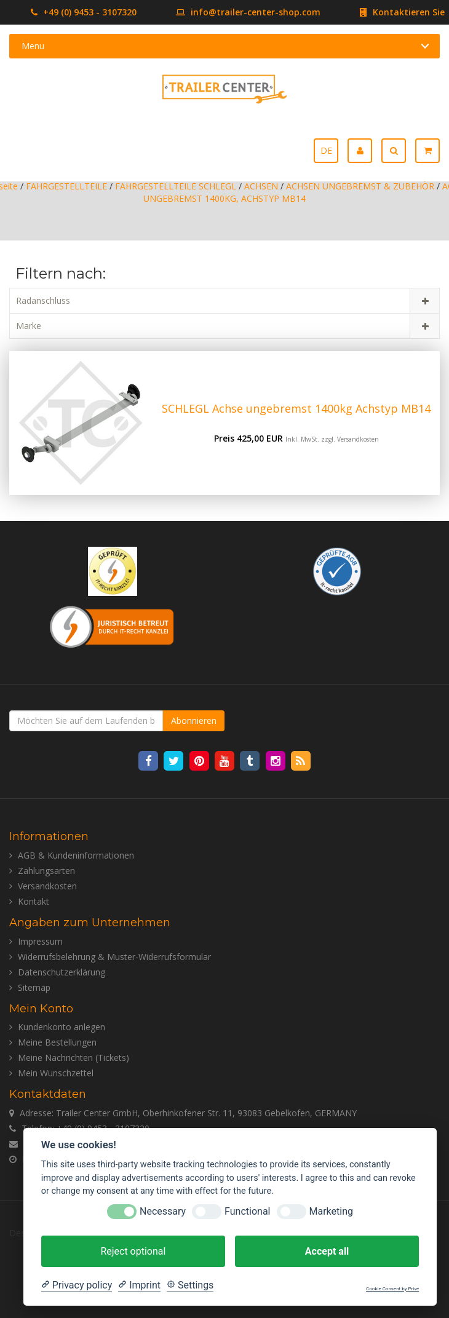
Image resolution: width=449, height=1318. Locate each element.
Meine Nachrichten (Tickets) (73, 1057)
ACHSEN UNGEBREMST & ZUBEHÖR (360, 186)
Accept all (327, 1251)
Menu (33, 46)
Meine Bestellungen (57, 1042)
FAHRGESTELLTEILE (66, 186)
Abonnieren (194, 720)
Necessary (163, 1211)
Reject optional (132, 1251)
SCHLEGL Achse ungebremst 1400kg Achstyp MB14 (296, 408)
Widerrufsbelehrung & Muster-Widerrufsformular (114, 957)
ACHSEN (261, 186)
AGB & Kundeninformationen (76, 855)
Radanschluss (43, 300)
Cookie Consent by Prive (392, 1289)
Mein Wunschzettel (55, 1073)
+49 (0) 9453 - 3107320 (84, 12)
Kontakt (33, 901)
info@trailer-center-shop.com (229, 12)
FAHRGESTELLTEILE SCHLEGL (175, 186)
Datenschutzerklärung (61, 972)
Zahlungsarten (46, 870)
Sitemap (34, 987)
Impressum (40, 941)
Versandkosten (358, 439)
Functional (247, 1211)
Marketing (331, 1211)
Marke (28, 325)
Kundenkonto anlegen (61, 1027)
